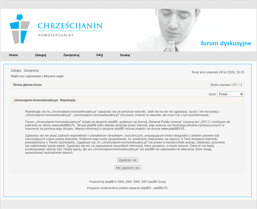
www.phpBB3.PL (63, 125)
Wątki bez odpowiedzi (26, 76)
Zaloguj (16, 70)
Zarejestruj (31, 70)
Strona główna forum (27, 84)
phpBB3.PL (161, 188)
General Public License (165, 121)
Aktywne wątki (54, 76)
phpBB (109, 181)
